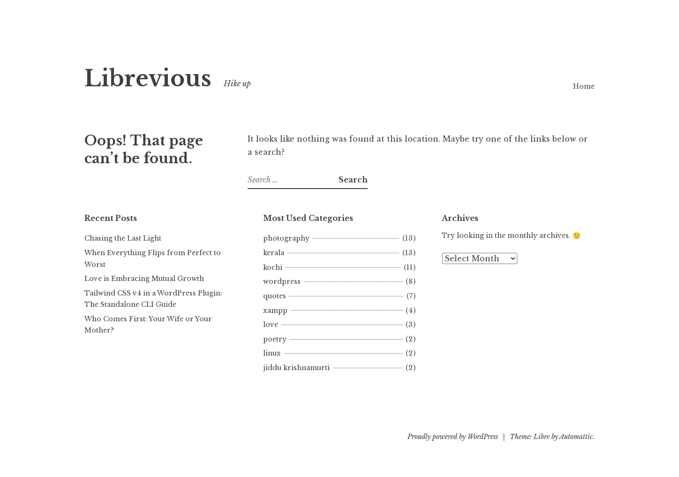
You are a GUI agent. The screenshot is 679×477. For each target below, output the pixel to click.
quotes (274, 296)
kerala (273, 253)
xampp (275, 310)
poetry (275, 339)
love (270, 324)
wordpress (282, 281)
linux (272, 353)
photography (286, 238)
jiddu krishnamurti (296, 367)
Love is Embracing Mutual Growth (144, 278)
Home (584, 86)
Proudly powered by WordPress (452, 436)
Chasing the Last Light (122, 238)
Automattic (576, 436)
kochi (272, 267)
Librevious (147, 78)
